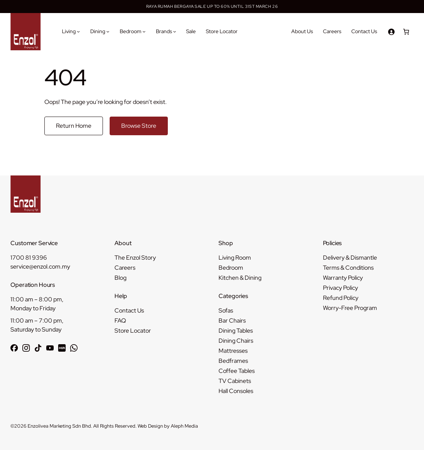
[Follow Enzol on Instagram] (26, 348)
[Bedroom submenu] (143, 31)
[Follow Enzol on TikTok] (38, 348)
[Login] (391, 31)
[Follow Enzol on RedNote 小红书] (62, 348)
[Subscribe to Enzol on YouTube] (50, 348)
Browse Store (138, 126)
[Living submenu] (78, 31)
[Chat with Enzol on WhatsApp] (74, 348)
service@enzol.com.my (40, 266)
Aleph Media (184, 426)
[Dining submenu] (107, 31)
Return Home (73, 126)
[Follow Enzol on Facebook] (14, 348)
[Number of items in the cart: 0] (406, 31)
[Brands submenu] (174, 31)
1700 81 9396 (28, 258)
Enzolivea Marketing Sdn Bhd (59, 426)
